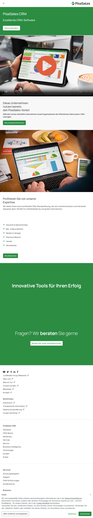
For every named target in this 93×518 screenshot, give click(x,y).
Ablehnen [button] (72, 514)
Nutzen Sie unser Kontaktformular (46, 343)
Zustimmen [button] (85, 514)
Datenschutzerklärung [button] (73, 498)
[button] (3, 3)
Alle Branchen (10, 256)
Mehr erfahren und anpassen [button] (15, 514)
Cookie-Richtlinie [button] (42, 503)
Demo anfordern (11, 28)
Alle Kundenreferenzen (14, 123)
